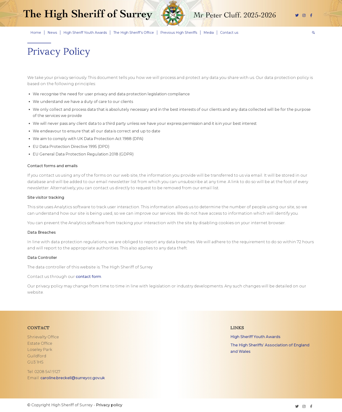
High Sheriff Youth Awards (255, 336)
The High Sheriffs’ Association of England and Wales (269, 348)
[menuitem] (35, 33)
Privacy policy (109, 405)
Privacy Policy (58, 51)
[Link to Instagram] (304, 15)
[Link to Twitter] (296, 15)
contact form (88, 276)
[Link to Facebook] (311, 15)
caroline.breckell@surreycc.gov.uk (72, 378)
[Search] (312, 33)
